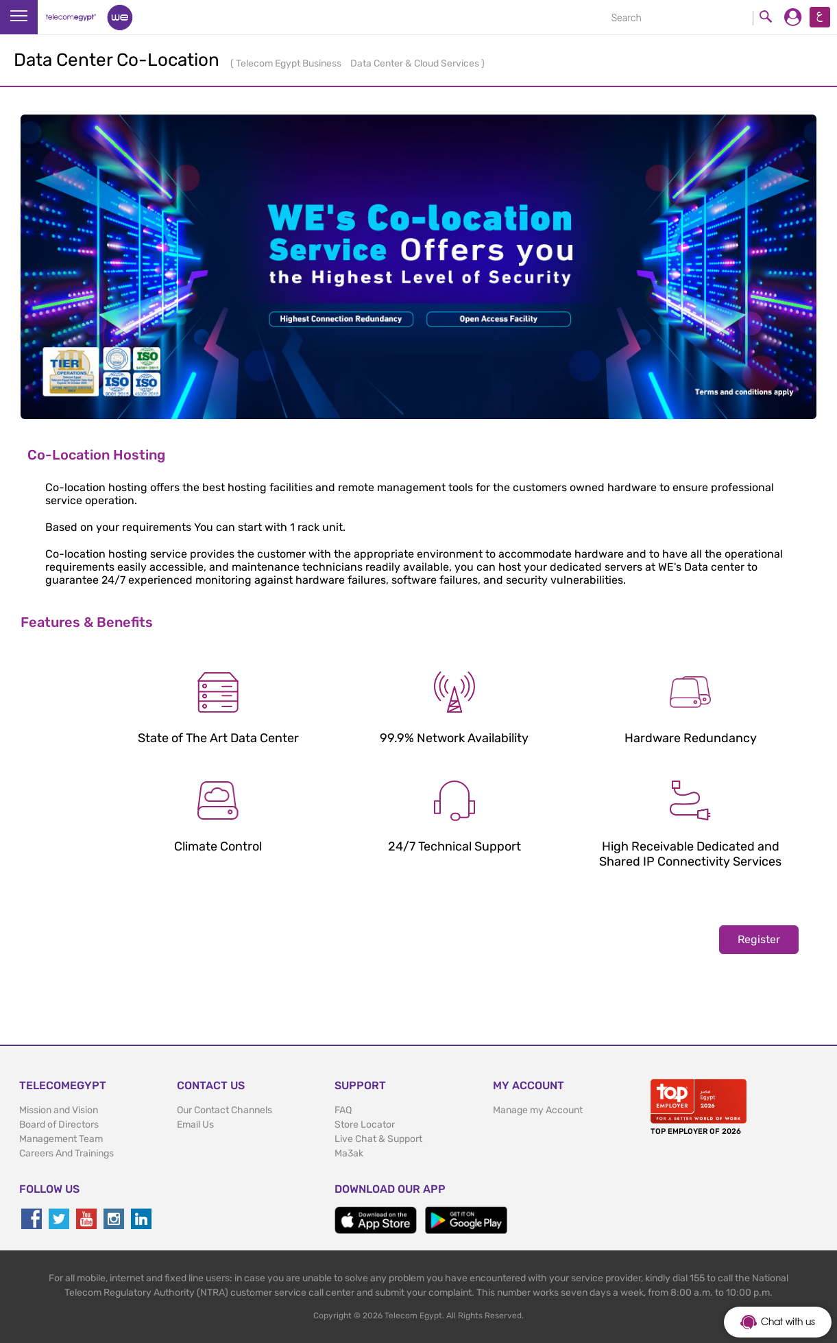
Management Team (61, 1139)
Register (759, 939)
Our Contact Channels (224, 1110)
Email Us (195, 1124)
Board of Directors (59, 1124)
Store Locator (365, 1124)
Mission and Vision (58, 1110)
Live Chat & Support (378, 1139)
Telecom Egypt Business (289, 63)
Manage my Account (538, 1110)
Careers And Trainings (66, 1153)
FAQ (343, 1110)
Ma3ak (349, 1153)
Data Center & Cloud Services (415, 63)
